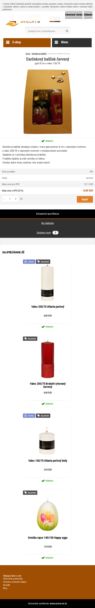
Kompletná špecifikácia (47, 213)
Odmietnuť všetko (74, 14)
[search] (67, 31)
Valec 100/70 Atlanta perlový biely (47, 460)
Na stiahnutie (47, 223)
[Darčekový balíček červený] (47, 66)
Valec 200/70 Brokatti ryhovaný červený (48, 385)
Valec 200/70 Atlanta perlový (47, 306)
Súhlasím (88, 14)
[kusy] (10, 199)
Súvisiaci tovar (47, 232)
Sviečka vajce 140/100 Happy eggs (47, 537)
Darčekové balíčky (39, 53)
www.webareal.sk (58, 603)
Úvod (28, 53)
